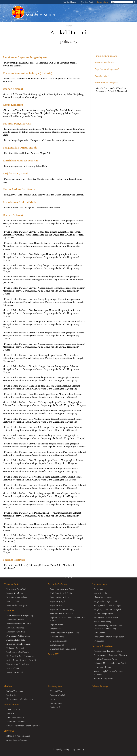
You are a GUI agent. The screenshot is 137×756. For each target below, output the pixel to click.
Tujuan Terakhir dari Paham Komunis (22, 725)
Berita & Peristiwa (57, 584)
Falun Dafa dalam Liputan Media (64, 632)
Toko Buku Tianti (87, 2)
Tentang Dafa (11, 584)
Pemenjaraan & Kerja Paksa (106, 617)
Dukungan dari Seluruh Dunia (63, 648)
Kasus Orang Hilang (102, 621)
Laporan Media (56, 624)
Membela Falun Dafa (15, 639)
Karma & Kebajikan (102, 646)
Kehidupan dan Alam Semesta (19, 699)
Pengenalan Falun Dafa (106, 55)
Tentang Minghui (57, 695)
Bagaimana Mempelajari (107, 69)
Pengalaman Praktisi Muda (18, 635)
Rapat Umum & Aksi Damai (62, 589)
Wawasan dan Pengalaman (17, 664)
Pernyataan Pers (57, 644)
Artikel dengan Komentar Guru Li (21, 660)
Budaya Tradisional (14, 691)
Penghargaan (55, 628)
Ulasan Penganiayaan (103, 597)
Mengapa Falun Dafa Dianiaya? (107, 605)
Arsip (52, 699)
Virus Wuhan (99, 632)
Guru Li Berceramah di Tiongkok (111, 88)
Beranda (68, 25)
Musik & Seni (12, 695)
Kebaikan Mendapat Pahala (105, 659)
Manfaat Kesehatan (104, 62)
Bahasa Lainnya (102, 2)
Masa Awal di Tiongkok (106, 82)
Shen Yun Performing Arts (61, 613)
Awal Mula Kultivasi (15, 619)
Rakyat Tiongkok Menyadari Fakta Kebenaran (108, 672)
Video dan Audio (13, 709)
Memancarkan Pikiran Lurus (18, 623)
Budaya (8, 686)
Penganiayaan (99, 584)
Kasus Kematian (101, 593)
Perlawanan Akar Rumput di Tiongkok (110, 655)
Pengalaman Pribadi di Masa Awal (111, 91)
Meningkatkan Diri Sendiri (17, 652)
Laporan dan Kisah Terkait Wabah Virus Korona (67, 619)
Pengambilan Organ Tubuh (105, 601)
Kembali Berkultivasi (15, 627)
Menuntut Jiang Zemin (104, 678)
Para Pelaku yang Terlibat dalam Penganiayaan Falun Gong (108, 627)
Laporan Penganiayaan (103, 613)
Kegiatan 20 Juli (57, 605)
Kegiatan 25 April (57, 601)
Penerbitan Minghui (70, 2)
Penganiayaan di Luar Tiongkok (107, 609)
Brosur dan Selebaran (15, 721)
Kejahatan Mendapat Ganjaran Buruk (110, 663)
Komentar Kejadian (58, 640)
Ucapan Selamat (57, 636)
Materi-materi (12, 704)
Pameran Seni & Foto (59, 597)
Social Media (55, 707)
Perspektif (53, 654)
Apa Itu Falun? (102, 76)
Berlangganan (56, 703)
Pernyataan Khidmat (103, 667)
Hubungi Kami (56, 691)
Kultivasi (9, 610)
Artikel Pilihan (12, 668)
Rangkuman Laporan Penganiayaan (109, 636)
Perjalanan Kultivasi (15, 648)
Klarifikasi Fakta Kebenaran (18, 643)
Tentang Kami (55, 686)
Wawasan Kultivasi (14, 672)
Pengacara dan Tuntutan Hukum (108, 651)
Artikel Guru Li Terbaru (16, 740)
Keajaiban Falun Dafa (15, 631)
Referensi (9, 730)
